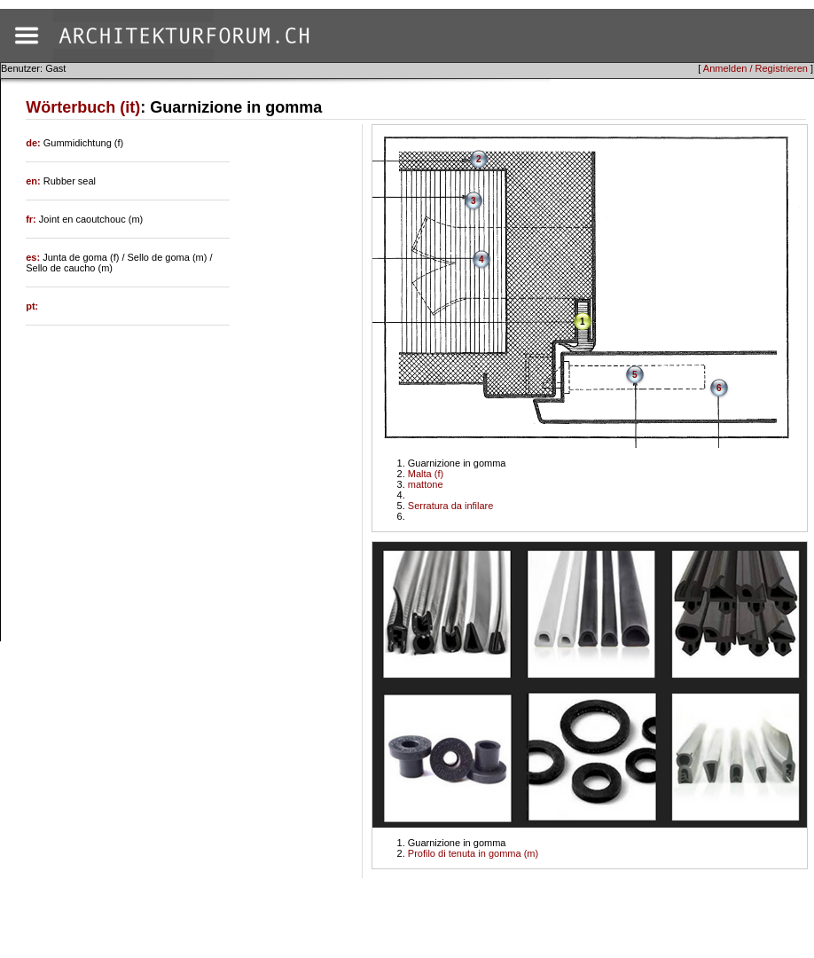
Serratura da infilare (451, 505)
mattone (425, 484)
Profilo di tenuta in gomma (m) (473, 853)
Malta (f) (425, 473)
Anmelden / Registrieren (755, 68)
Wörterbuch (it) (83, 107)
